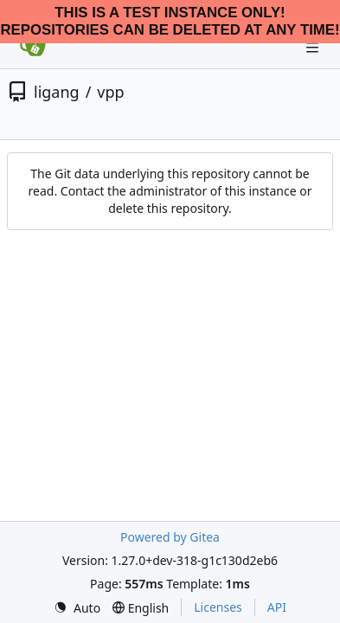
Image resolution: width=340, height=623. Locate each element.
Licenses (218, 607)
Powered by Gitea (170, 537)
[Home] (33, 47)
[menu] (77, 608)
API (276, 607)
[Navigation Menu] (314, 47)
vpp (110, 91)
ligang (57, 91)
